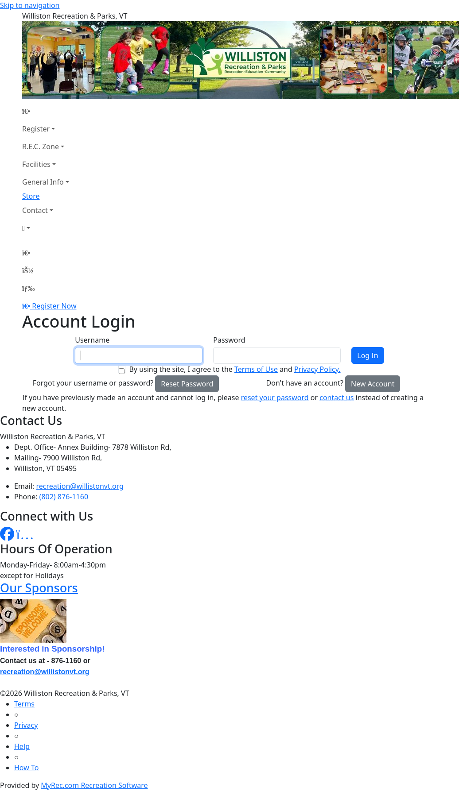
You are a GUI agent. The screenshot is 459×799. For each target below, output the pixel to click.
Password (229, 340)
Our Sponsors (39, 587)
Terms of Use (256, 369)
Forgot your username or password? (93, 383)
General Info (43, 182)
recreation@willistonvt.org (80, 486)
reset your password (275, 397)
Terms (24, 704)
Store (31, 196)
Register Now (54, 306)
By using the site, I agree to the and (234, 369)
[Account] (45, 228)
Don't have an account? (304, 383)
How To (26, 767)
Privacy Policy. (317, 369)
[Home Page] (45, 111)
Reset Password (187, 384)
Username (92, 340)
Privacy (26, 725)
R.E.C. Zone (40, 146)
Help (22, 746)
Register (36, 129)
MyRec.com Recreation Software (94, 785)
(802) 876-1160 (63, 497)
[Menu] (28, 288)
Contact (35, 210)
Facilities (36, 164)
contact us (336, 397)
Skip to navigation (29, 5)
